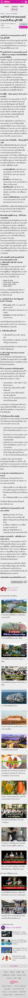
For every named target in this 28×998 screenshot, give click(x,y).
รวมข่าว (6, 6)
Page (19, 978)
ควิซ (24, 975)
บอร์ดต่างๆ (15, 6)
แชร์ (23, 24)
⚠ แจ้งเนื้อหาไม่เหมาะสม (16, 582)
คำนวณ (9, 978)
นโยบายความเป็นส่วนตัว (20, 986)
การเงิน (15, 978)
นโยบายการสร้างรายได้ (18, 989)
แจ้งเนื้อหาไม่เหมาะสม (19, 994)
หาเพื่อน (18, 972)
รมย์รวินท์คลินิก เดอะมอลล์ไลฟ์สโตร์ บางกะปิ (13, 577)
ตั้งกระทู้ (14, 9)
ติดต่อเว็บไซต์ (22, 991)
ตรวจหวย (19, 975)
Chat (23, 972)
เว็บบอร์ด (12, 972)
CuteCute (8, 27)
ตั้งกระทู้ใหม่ (14, 966)
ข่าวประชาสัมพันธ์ (13, 991)
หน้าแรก (2, 13)
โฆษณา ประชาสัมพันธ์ (11, 13)
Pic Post (13, 975)
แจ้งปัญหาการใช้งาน (8, 994)
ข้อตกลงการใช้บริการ (7, 986)
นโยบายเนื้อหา (7, 989)
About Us (4, 991)
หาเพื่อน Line (6, 975)
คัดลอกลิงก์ (23, 27)
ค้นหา (22, 6)
